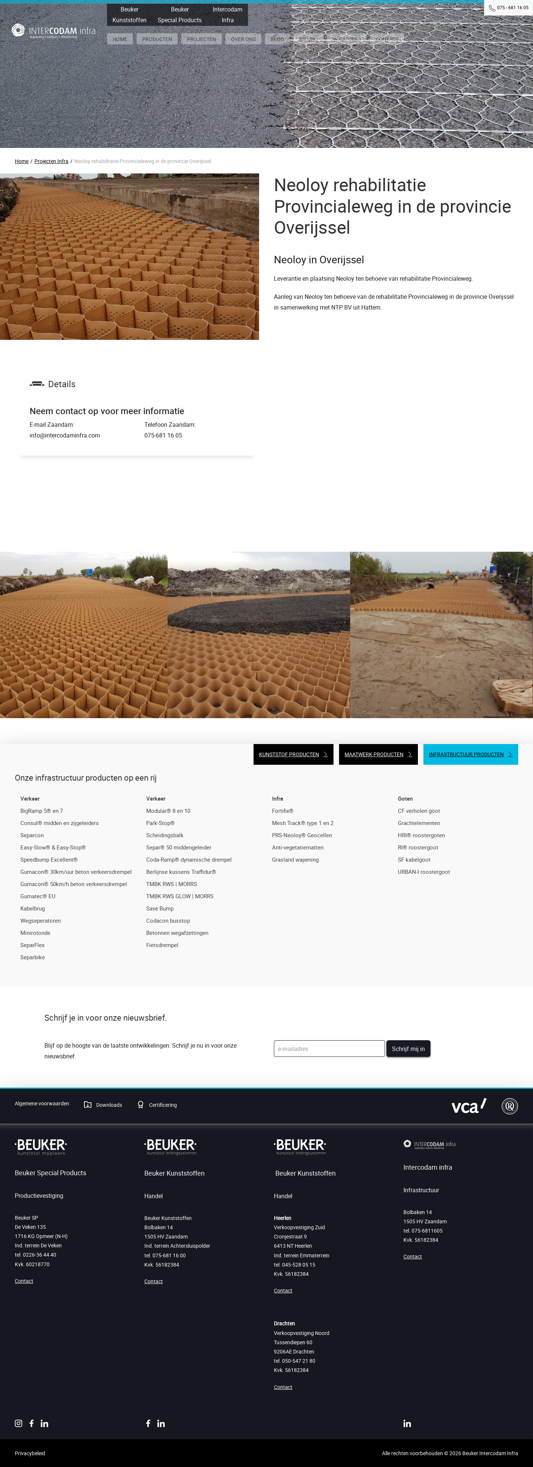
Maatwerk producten (374, 754)
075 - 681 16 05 (513, 7)
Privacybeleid (30, 1453)
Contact (24, 1280)
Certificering (162, 1104)
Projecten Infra (51, 161)
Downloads (108, 1104)
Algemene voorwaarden (42, 1103)
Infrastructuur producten (466, 754)
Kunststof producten (289, 754)
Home (22, 161)
